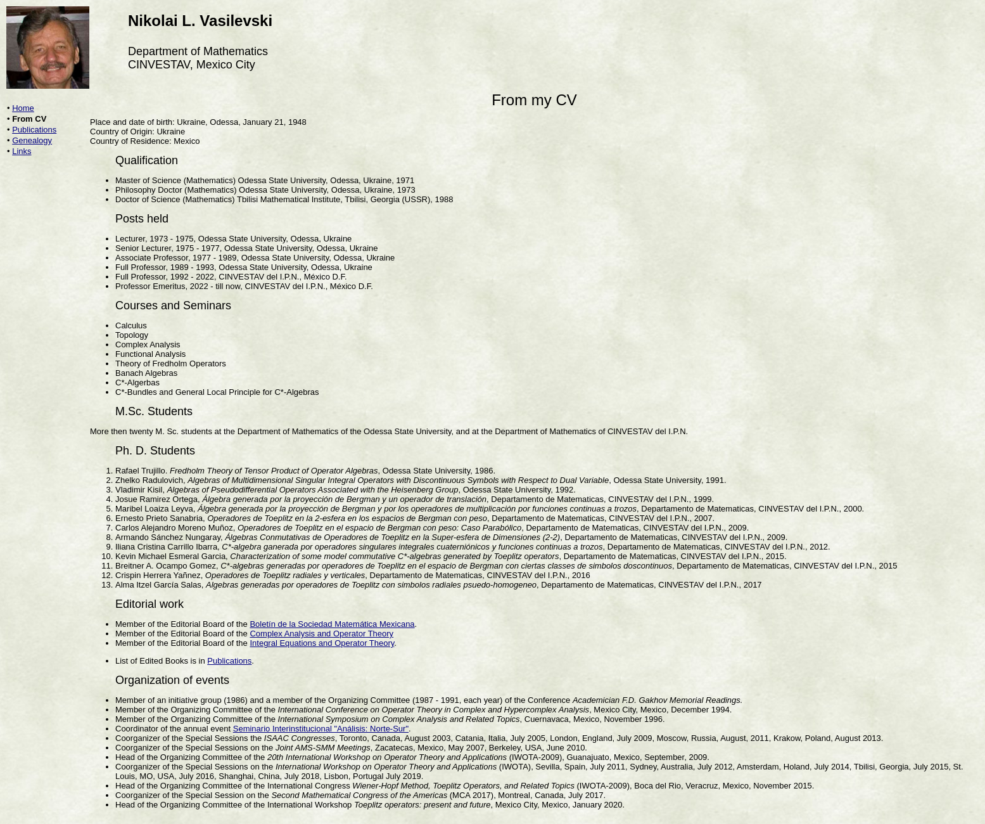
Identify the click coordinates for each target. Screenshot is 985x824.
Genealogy (32, 140)
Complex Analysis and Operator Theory (321, 633)
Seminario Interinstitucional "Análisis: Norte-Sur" (321, 728)
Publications (34, 129)
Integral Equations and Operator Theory (322, 643)
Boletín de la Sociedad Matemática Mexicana (332, 624)
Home (23, 108)
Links (21, 151)
